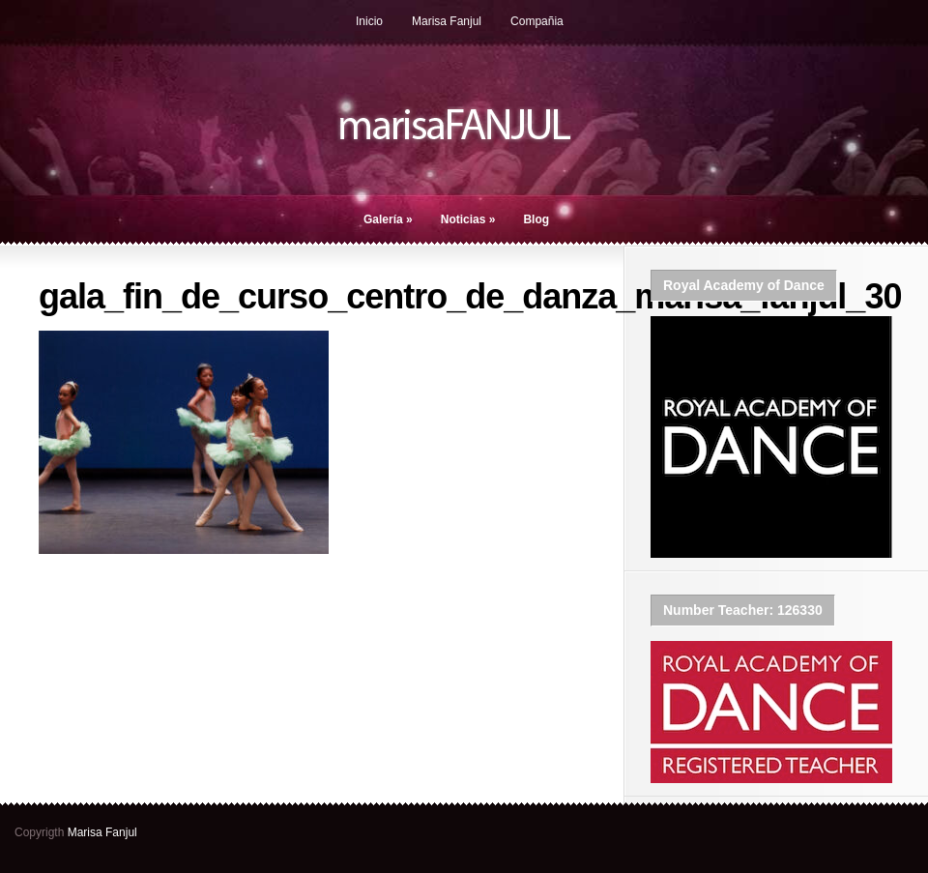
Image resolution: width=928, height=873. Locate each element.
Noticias (468, 219)
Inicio (369, 21)
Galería (388, 219)
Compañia (537, 21)
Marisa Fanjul (446, 21)
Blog (536, 219)
